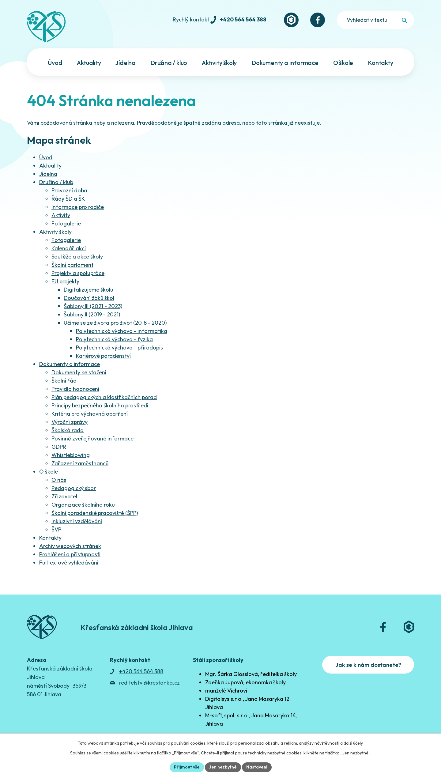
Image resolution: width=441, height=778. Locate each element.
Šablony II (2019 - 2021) (92, 314)
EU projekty (65, 281)
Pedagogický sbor (73, 488)
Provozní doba (69, 190)
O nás (58, 479)
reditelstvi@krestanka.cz (149, 682)
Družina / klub (56, 182)
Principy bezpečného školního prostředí (99, 405)
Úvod (45, 157)
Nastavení (256, 767)
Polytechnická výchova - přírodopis (119, 347)
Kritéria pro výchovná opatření (89, 413)
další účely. (354, 743)
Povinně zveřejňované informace (92, 438)
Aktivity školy (55, 231)
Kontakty (50, 537)
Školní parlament (72, 264)
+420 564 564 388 (243, 19)
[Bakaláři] (291, 20)
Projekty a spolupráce (77, 273)
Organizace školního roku (83, 504)
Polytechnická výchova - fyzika (114, 339)
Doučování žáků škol (89, 297)
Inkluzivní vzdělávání (76, 521)
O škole (48, 471)
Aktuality (50, 165)
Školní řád (64, 380)
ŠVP (56, 529)
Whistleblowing (70, 455)
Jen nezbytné (223, 767)
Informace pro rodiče (77, 206)
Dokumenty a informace (69, 364)
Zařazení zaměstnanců (79, 463)
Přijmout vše (187, 767)
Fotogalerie (66, 223)
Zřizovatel (64, 496)
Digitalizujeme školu (88, 289)
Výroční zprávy (69, 421)
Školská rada (67, 430)
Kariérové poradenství (103, 355)
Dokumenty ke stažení (78, 372)
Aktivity (60, 215)
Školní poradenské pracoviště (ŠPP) (94, 512)
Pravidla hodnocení (75, 388)
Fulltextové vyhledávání (68, 562)
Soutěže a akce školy (77, 256)
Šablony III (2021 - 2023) (93, 306)
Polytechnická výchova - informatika (121, 330)
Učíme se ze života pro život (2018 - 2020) (115, 322)
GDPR (58, 446)
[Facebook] (317, 20)
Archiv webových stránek (70, 546)
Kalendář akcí (68, 248)
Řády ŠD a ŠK (68, 198)
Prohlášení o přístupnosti (69, 554)
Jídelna (48, 173)
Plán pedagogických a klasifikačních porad (104, 397)
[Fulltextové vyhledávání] (375, 20)
